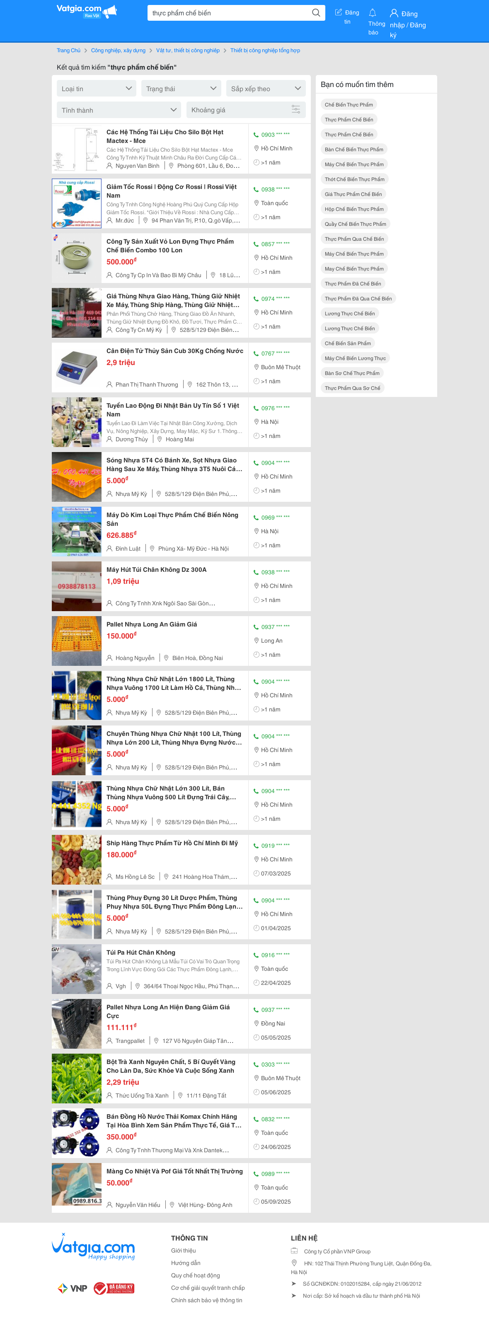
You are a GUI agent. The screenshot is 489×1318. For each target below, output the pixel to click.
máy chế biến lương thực (355, 357)
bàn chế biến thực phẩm (354, 148)
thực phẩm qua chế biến (354, 238)
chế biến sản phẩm (348, 342)
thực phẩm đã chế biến (353, 283)
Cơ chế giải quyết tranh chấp (208, 1287)
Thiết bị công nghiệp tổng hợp (265, 49)
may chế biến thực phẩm (354, 268)
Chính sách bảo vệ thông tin (206, 1300)
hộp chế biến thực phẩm (354, 208)
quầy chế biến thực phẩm (355, 223)
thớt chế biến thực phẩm (355, 178)
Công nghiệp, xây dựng (118, 49)
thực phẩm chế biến (349, 119)
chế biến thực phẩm (349, 104)
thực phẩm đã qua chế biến (358, 298)
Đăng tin (347, 13)
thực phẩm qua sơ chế (352, 387)
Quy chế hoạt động (195, 1275)
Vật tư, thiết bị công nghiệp (188, 49)
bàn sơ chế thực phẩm (352, 372)
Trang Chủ (68, 49)
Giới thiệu (183, 1250)
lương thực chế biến (350, 313)
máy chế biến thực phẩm (354, 163)
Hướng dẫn (186, 1262)
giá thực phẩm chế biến (353, 193)
